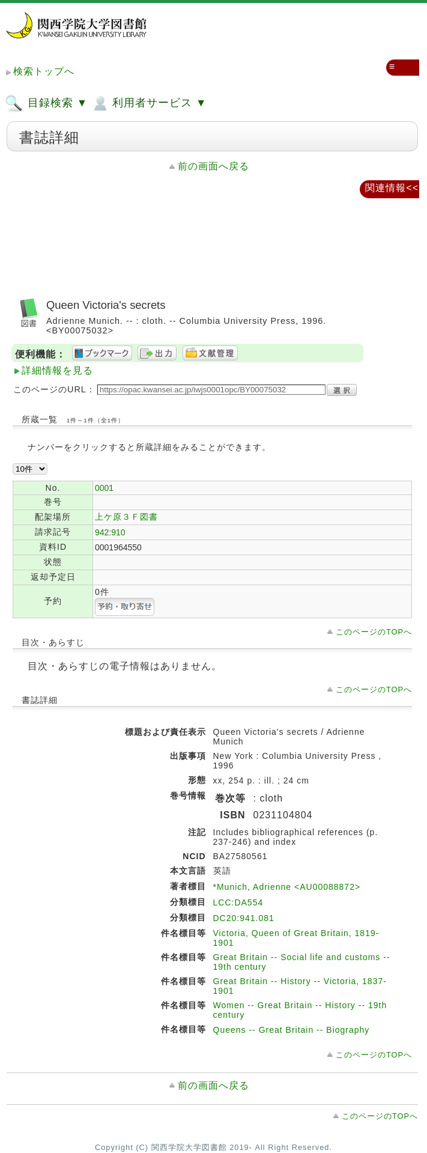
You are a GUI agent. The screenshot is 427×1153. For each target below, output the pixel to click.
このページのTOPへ (374, 631)
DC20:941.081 (243, 918)
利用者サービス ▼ (149, 103)
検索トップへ (43, 71)
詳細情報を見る (57, 370)
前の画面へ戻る (213, 166)
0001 (104, 488)
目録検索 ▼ (46, 103)
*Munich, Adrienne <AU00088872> (287, 887)
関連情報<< (392, 188)
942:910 (110, 532)
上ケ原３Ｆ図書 (126, 517)
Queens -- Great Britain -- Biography (291, 1030)
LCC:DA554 (238, 902)
